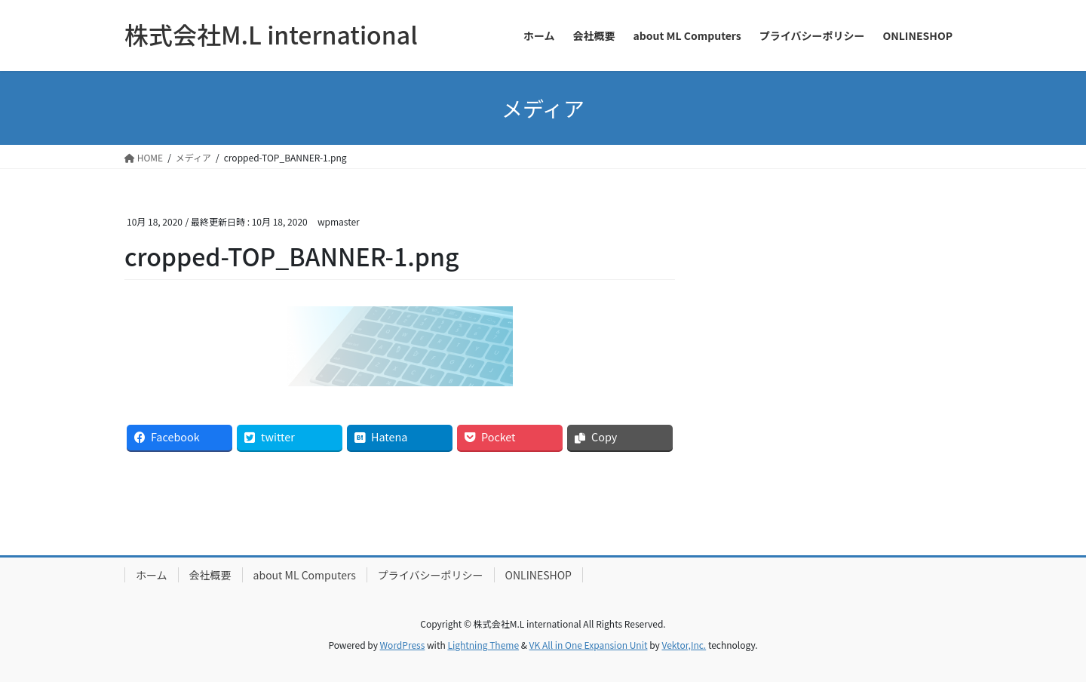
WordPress (402, 644)
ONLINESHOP (538, 574)
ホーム (151, 574)
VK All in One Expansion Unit (588, 644)
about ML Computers (304, 574)
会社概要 (210, 574)
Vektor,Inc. (683, 644)
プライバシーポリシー (430, 574)
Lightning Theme (483, 644)
